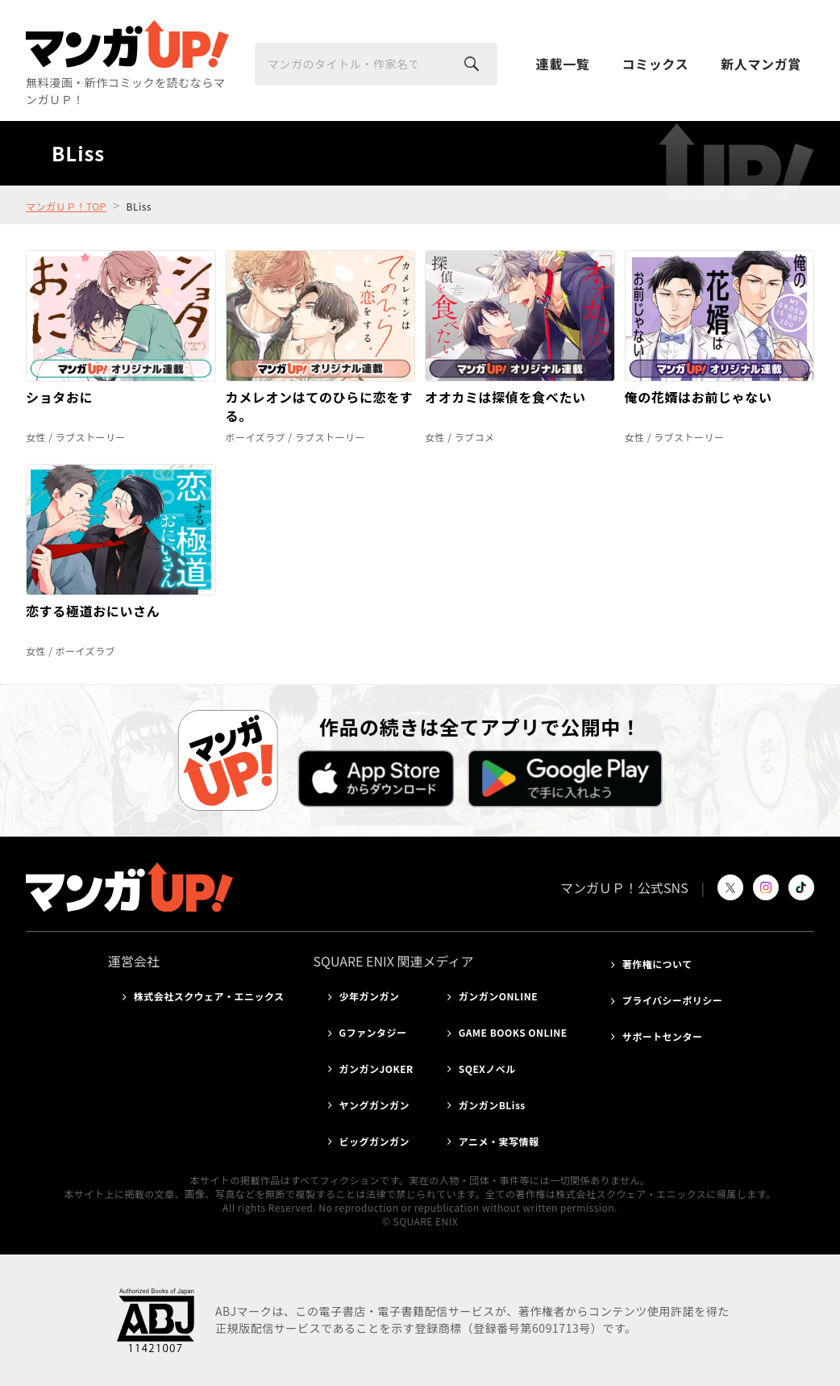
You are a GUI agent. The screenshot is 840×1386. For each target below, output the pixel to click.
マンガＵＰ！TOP (66, 206)
